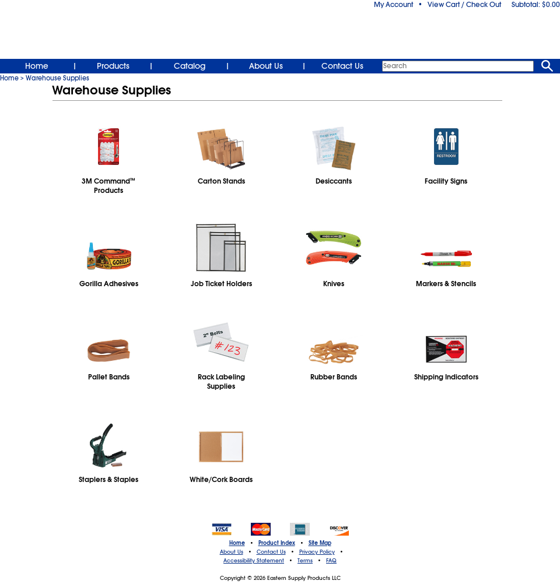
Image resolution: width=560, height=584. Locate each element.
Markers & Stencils (446, 284)
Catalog (189, 66)
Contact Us (342, 66)
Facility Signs (446, 181)
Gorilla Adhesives (108, 284)
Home (36, 66)
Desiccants (334, 181)
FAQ (331, 560)
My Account (393, 4)
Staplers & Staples (108, 479)
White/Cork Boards (221, 479)
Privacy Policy (317, 551)
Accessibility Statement (253, 560)
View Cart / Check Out (464, 4)
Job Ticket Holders (221, 284)
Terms (305, 560)
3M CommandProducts (108, 186)
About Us (266, 66)
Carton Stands (221, 181)
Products (113, 66)
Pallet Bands (109, 377)
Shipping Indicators (446, 377)
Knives (333, 284)
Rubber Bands (333, 377)
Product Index (276, 543)
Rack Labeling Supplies (221, 381)
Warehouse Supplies (57, 78)
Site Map (320, 543)
